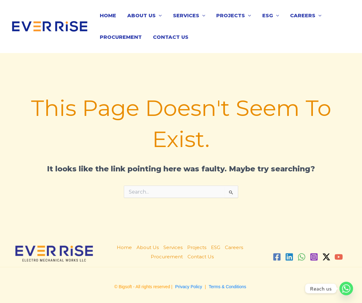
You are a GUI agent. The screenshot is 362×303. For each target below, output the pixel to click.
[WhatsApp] (301, 257)
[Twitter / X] (326, 257)
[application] (157, 15)
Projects (229, 15)
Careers (299, 15)
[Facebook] (277, 257)
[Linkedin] (289, 257)
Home (107, 15)
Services (186, 15)
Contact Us (169, 37)
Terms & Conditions (227, 286)
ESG (265, 15)
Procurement (120, 37)
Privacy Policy (188, 286)
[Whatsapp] (346, 288)
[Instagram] (314, 257)
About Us (142, 15)
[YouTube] (338, 257)
